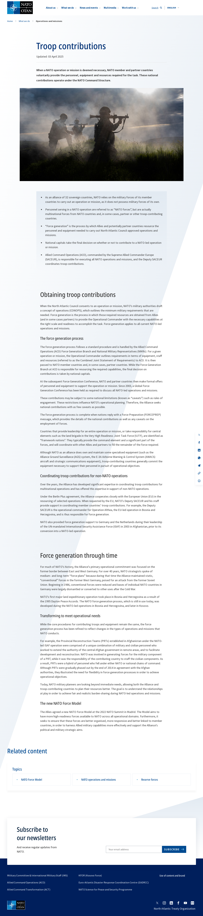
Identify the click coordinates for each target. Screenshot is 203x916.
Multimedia (110, 7)
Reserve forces (149, 779)
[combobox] (173, 8)
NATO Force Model (31, 779)
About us (51, 7)
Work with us (129, 7)
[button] (173, 8)
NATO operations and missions (98, 779)
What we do (67, 7)
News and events (89, 7)
